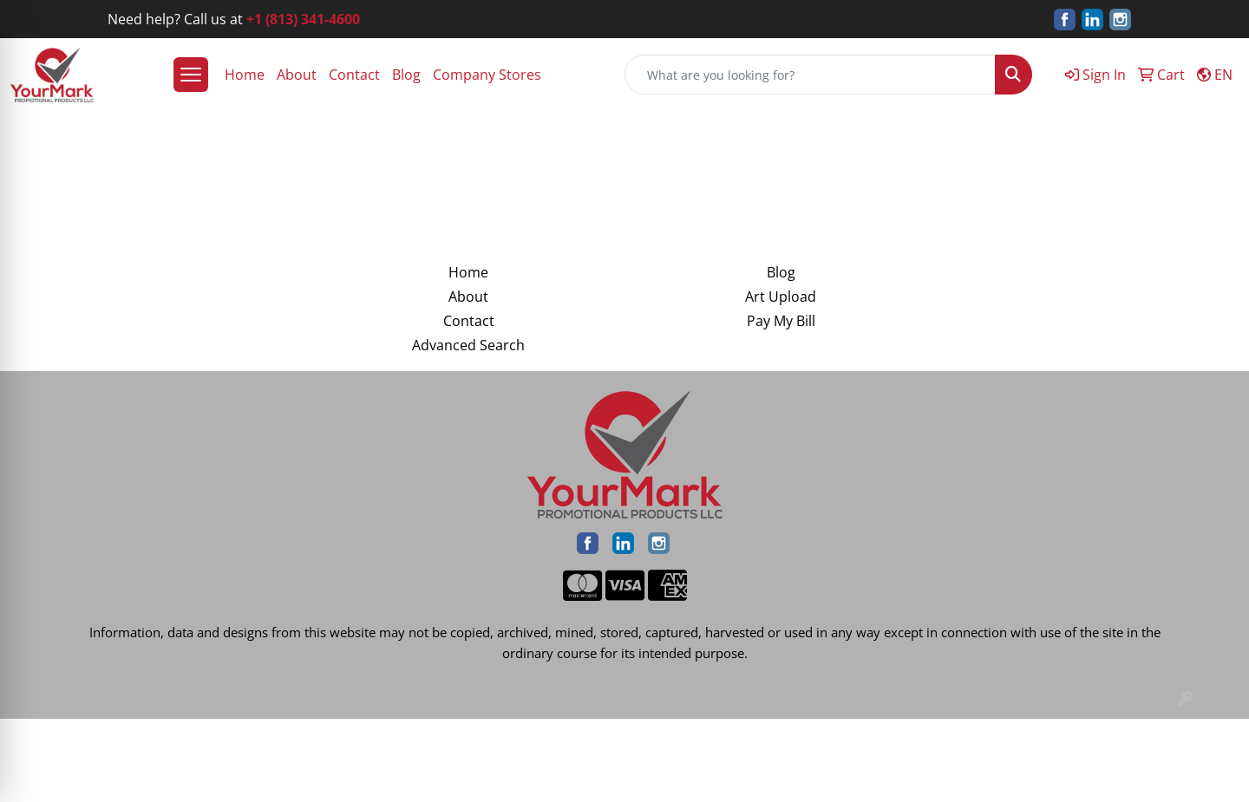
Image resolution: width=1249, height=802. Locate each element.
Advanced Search (468, 345)
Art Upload (780, 296)
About (297, 74)
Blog (406, 74)
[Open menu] (190, 74)
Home (245, 74)
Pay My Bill (781, 320)
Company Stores (487, 74)
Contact (354, 74)
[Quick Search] (810, 75)
